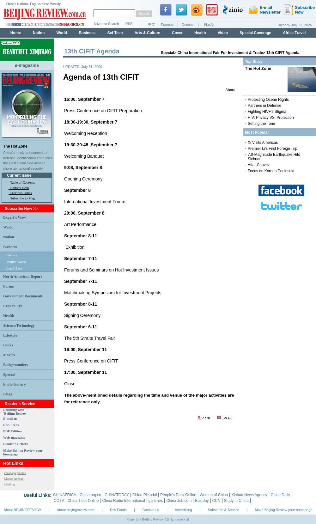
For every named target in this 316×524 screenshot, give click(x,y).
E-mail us (10, 418)
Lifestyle (10, 335)
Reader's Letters (15, 444)
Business (10, 247)
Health (8, 316)
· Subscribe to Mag (22, 198)
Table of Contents (22, 182)
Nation (8, 237)
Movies (9, 355)
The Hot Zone (15, 146)
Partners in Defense (264, 105)
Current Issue (19, 175)
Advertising (183, 510)
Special (9, 374)
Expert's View (14, 217)
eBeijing (9, 484)
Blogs (7, 394)
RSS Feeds (11, 425)
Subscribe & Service (223, 510)
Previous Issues (21, 193)
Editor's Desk (19, 188)
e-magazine (27, 65)
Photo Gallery (14, 384)
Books (8, 345)
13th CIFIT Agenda (282, 53)
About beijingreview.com (75, 510)
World (8, 227)
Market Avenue (13, 478)
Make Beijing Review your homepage (284, 510)
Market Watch (16, 262)
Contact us (151, 510)
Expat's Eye (12, 306)
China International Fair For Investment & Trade (220, 53)
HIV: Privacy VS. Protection (271, 117)
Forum (8, 286)
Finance (11, 255)
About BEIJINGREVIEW (22, 510)
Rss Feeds (118, 510)
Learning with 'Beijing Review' (15, 411)
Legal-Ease (14, 268)
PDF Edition (12, 431)
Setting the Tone (261, 123)
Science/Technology (19, 325)
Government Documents (23, 296)
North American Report (22, 276)
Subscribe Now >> (21, 208)
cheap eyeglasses (15, 473)
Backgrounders (15, 365)
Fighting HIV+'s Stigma (267, 111)
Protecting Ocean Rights (268, 99)
